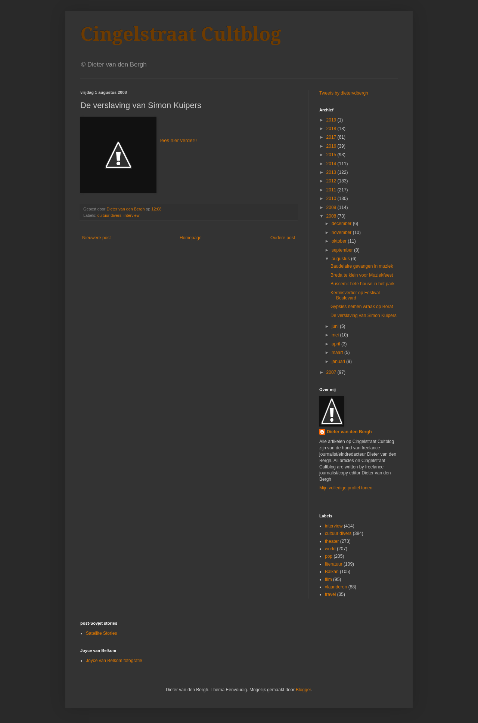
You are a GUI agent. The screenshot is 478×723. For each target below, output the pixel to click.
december (342, 223)
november (342, 232)
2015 (332, 154)
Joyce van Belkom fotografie (114, 660)
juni (336, 326)
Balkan (332, 571)
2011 (332, 190)
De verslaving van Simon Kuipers (363, 315)
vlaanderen (336, 587)
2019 (332, 120)
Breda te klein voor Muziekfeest (361, 275)
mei (336, 335)
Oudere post (282, 237)
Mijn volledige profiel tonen (345, 487)
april (336, 344)
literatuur (333, 564)
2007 (332, 372)
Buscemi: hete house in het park (362, 283)
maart (338, 352)
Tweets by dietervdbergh (343, 93)
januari (339, 361)
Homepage (191, 237)
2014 (332, 163)
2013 (332, 172)
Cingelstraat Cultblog (180, 34)
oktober (340, 241)
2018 (332, 128)
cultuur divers (109, 215)
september (343, 250)
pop (328, 556)
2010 (332, 198)
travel (330, 594)
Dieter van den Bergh (349, 431)
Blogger (303, 689)
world (330, 548)
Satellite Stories (101, 633)
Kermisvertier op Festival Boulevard (355, 295)
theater (332, 541)
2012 (332, 181)
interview (132, 215)
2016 (332, 146)
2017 (332, 137)
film (328, 579)
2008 (332, 216)
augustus (341, 258)
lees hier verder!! (178, 140)
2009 (332, 207)
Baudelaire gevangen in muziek (361, 266)
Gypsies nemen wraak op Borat (361, 306)
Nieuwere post (96, 237)
